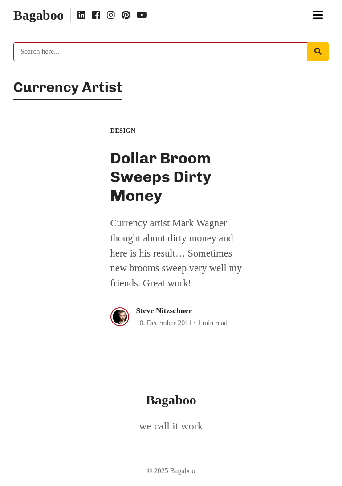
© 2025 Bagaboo (171, 470)
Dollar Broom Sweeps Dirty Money (161, 177)
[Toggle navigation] (318, 15)
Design (123, 130)
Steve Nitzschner (164, 310)
